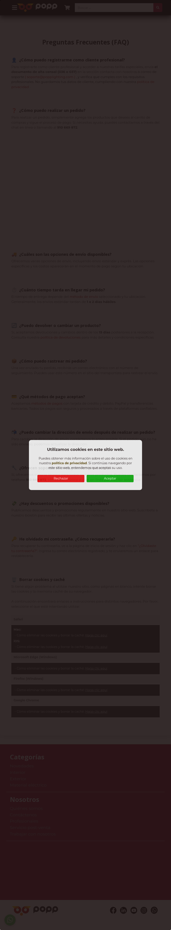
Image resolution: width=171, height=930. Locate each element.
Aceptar (110, 478)
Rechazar (61, 478)
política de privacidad (69, 463)
